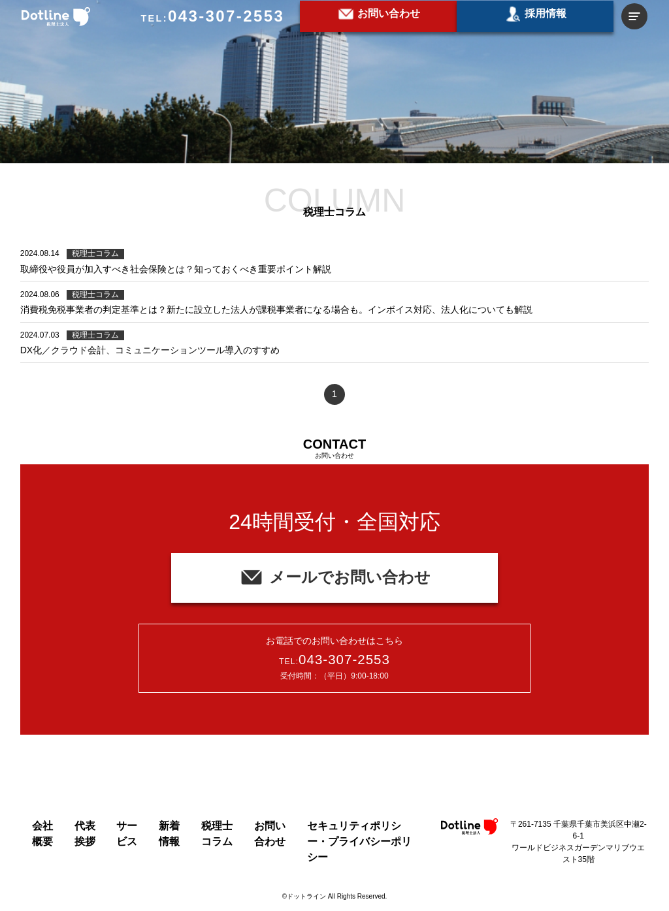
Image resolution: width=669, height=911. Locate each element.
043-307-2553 (226, 16)
